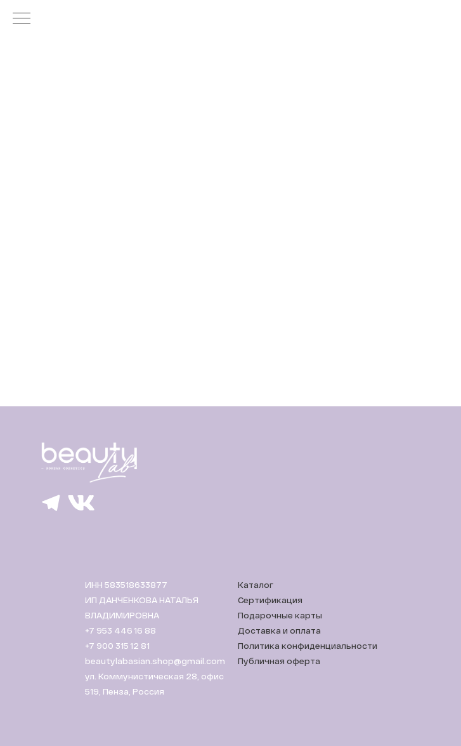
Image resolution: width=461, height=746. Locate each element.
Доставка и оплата (279, 630)
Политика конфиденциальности (307, 645)
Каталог (255, 584)
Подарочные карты (280, 615)
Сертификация (270, 600)
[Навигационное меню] (21, 19)
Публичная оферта (279, 660)
